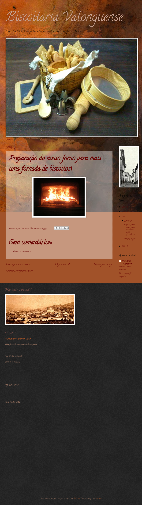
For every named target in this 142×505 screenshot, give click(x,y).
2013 (124, 216)
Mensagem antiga (103, 264)
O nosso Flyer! (129, 239)
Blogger (99, 498)
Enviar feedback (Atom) (23, 271)
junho (126, 221)
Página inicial (62, 264)
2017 (124, 207)
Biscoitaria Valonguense (64, 18)
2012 (124, 246)
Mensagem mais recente (18, 264)
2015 (124, 212)
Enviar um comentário (21, 251)
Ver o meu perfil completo (125, 275)
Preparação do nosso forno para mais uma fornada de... (129, 229)
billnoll (77, 498)
